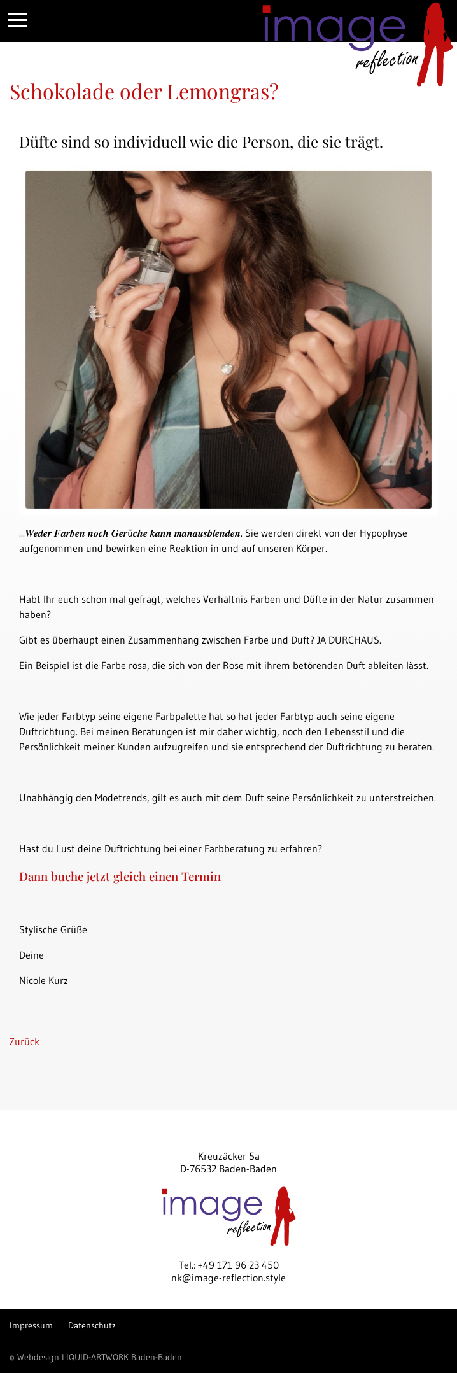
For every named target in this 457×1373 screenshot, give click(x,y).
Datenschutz (92, 1325)
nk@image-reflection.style (228, 1277)
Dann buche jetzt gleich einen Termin (120, 876)
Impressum (31, 1325)
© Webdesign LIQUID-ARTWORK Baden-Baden (96, 1357)
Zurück (24, 1041)
